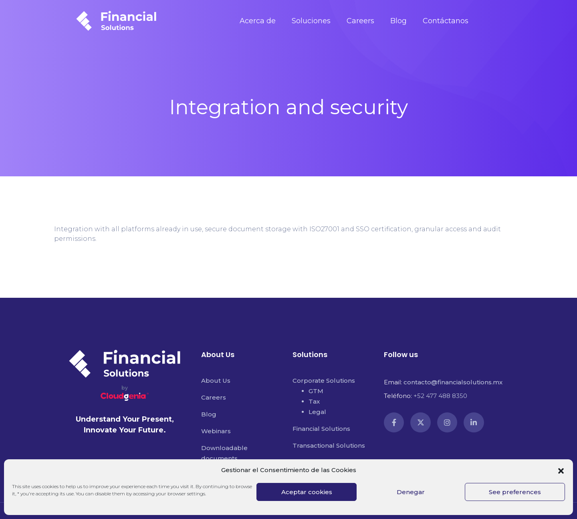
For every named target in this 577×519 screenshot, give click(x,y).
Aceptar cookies (306, 492)
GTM (316, 391)
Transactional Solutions (329, 445)
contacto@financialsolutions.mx (452, 382)
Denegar (411, 492)
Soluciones (311, 20)
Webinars (216, 431)
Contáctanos (445, 20)
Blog (398, 20)
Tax (314, 401)
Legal (317, 412)
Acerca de (258, 20)
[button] (561, 470)
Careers (360, 20)
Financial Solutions (321, 428)
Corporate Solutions (324, 380)
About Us (215, 380)
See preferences (515, 492)
